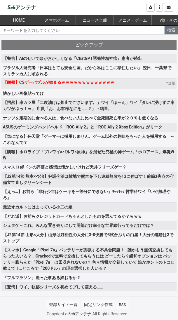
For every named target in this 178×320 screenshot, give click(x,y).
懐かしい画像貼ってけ (23, 93)
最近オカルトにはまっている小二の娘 (37, 207)
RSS (122, 304)
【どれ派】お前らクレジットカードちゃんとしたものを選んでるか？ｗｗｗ (72, 216)
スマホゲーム (57, 20)
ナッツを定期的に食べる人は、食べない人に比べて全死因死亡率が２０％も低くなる (80, 118)
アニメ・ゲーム (132, 20)
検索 (171, 30)
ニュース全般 (95, 20)
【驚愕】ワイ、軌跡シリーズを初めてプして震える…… (53, 287)
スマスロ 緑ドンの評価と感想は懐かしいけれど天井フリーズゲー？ (64, 167)
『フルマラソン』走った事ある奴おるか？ (42, 277)
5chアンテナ (21, 7)
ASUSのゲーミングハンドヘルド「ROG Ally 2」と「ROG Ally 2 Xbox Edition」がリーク (82, 127)
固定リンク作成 (98, 304)
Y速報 (170, 83)
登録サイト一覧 (63, 304)
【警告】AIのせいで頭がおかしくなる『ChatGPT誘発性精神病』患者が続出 (72, 58)
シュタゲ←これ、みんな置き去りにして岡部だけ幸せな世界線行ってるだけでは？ (78, 225)
